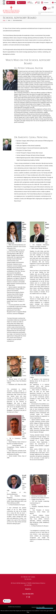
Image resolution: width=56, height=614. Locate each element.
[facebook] (4, 1)
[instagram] (4, 4)
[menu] (53, 7)
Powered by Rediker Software (36, 607)
